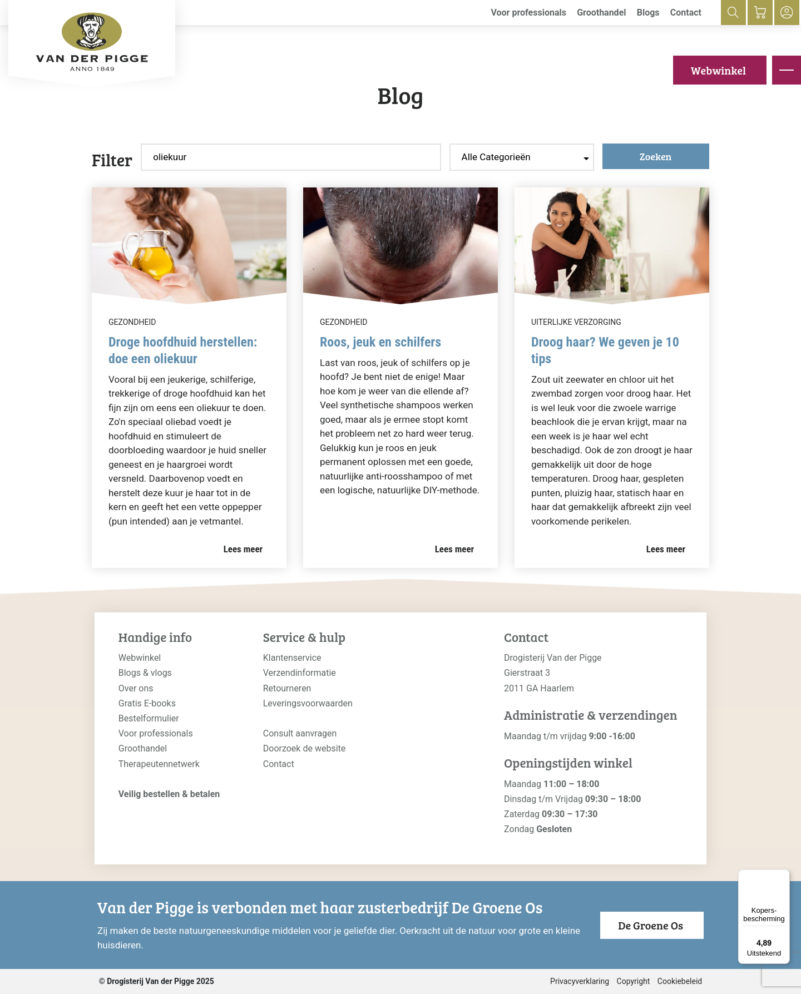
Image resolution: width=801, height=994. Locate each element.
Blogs (648, 12)
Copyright (633, 981)
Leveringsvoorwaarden (308, 703)
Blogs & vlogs (145, 672)
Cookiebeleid (679, 981)
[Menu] (783, 876)
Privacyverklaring (579, 981)
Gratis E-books (147, 703)
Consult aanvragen (300, 733)
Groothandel (601, 12)
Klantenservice (292, 657)
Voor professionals (528, 12)
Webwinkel (718, 70)
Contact (685, 12)
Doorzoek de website (304, 748)
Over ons (136, 688)
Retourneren (287, 688)
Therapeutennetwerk (159, 764)
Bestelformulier (148, 718)
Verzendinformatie (299, 672)
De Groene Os (650, 925)
